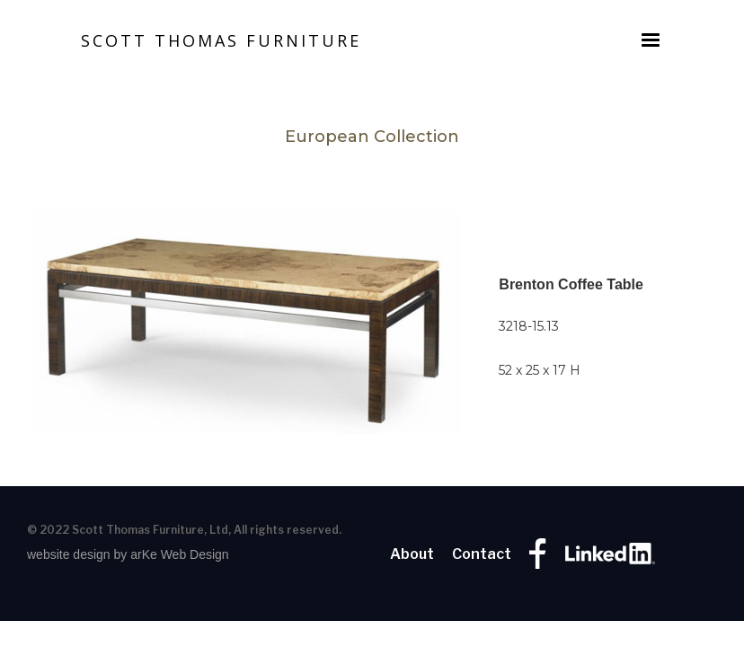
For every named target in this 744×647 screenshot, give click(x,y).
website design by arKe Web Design (128, 554)
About (412, 554)
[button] (650, 40)
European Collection (372, 136)
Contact (481, 554)
